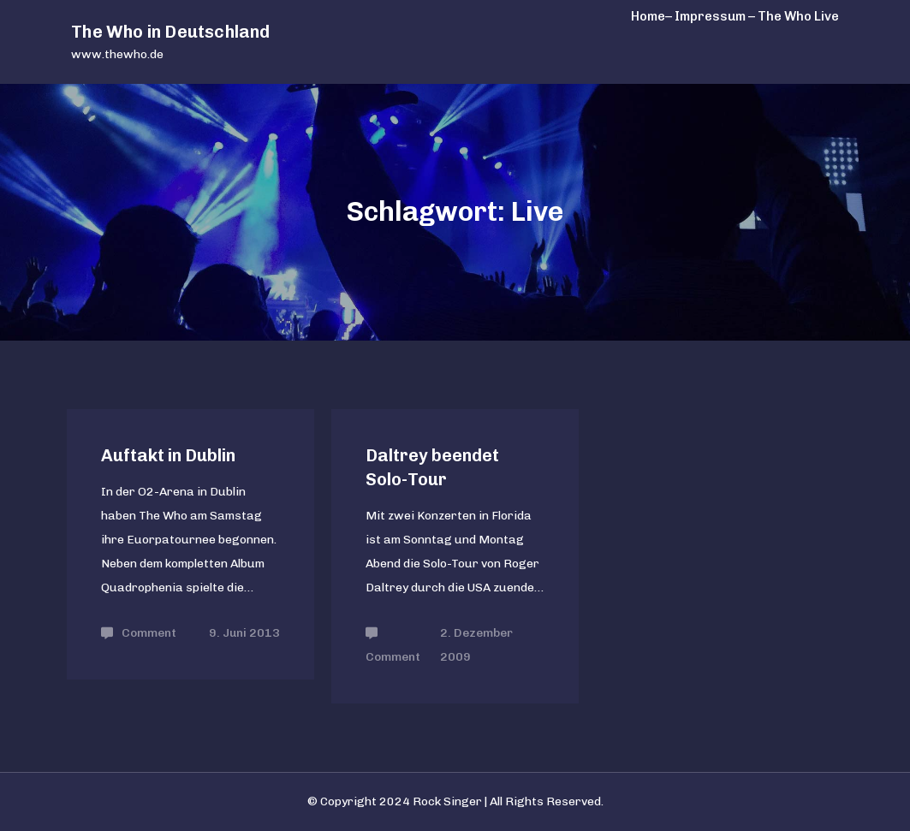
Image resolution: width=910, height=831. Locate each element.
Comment (149, 633)
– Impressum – (710, 16)
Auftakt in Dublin (168, 455)
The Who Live (798, 16)
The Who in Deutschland (170, 31)
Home (648, 16)
